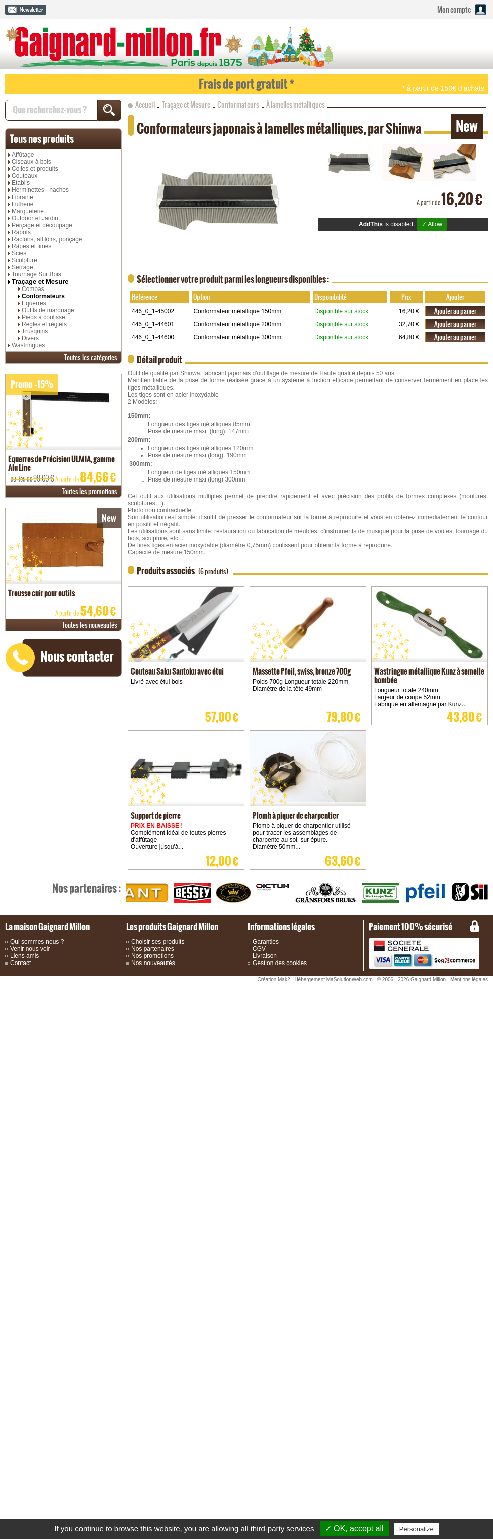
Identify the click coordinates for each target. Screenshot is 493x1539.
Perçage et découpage (42, 225)
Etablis (21, 182)
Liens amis (24, 955)
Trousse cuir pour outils (41, 593)
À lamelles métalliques (295, 104)
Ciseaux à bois (31, 161)
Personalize (416, 1529)
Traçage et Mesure (40, 281)
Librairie (22, 197)
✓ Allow (432, 224)
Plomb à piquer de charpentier (296, 815)
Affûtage (23, 154)
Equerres (34, 303)
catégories (90, 357)
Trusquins (35, 331)
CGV (259, 948)
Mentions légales (469, 979)
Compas (33, 289)
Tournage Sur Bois (36, 274)
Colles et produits (35, 168)
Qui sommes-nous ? (37, 941)
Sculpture (24, 260)
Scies (19, 253)
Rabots (21, 232)
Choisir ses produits (157, 941)
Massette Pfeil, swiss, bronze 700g (302, 671)
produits (42, 139)
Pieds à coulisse (43, 317)
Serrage (22, 267)
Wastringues (28, 345)
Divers (30, 338)
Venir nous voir (30, 948)
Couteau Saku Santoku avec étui (177, 671)
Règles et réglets (44, 324)
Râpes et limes (31, 246)
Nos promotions (152, 955)
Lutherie (22, 204)
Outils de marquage (48, 310)
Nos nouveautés (153, 963)
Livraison (265, 955)
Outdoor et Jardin (35, 218)
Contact (20, 963)
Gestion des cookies (280, 963)
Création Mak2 (273, 979)
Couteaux (24, 175)
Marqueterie (28, 211)
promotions (89, 491)
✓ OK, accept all (354, 1528)
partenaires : (86, 888)
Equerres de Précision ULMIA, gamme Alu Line (61, 463)
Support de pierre (156, 815)
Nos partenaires (152, 948)
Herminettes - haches (40, 190)
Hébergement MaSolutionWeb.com (333, 979)
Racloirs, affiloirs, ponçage (47, 239)
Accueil (145, 104)
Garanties (266, 941)
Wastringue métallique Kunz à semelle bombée (429, 675)
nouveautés (89, 625)
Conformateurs (43, 296)
